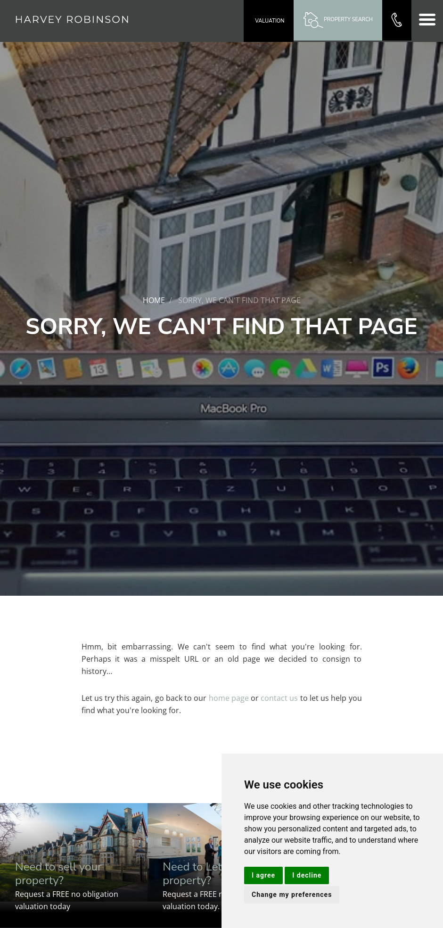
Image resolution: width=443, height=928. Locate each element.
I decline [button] (306, 875)
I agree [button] (263, 875)
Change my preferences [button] (292, 894)
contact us (279, 698)
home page (229, 698)
